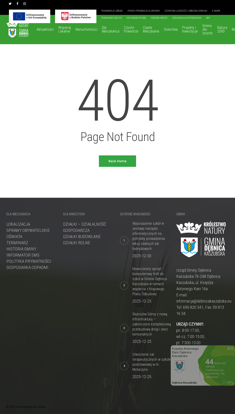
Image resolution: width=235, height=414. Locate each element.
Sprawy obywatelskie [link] (28, 230)
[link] (10, 3)
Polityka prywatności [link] (28, 261)
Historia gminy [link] (21, 249)
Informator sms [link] (22, 255)
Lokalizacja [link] (18, 224)
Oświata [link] (14, 236)
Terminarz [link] (17, 242)
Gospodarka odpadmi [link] (27, 267)
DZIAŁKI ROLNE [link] (76, 242)
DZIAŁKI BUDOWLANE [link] (82, 236)
